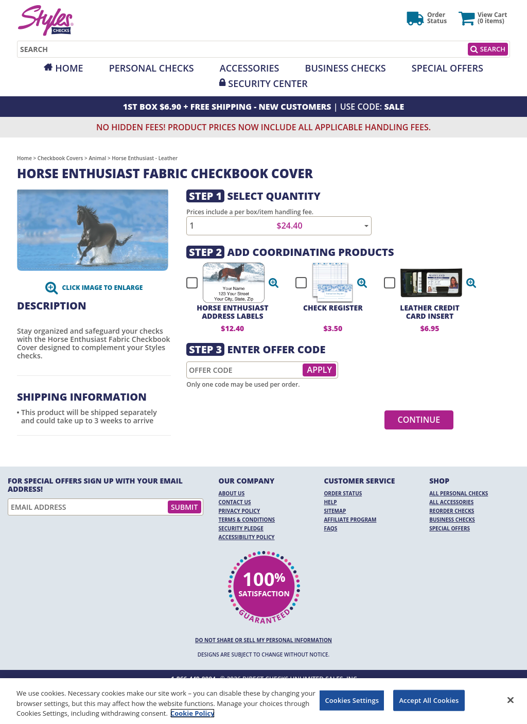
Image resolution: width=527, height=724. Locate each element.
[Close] (510, 699)
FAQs (330, 528)
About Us (232, 493)
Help (330, 502)
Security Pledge (241, 528)
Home (69, 68)
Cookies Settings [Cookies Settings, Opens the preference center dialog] (352, 699)
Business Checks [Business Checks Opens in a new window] (452, 519)
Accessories (249, 68)
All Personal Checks (458, 493)
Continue (419, 419)
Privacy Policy (239, 511)
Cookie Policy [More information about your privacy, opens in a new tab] (192, 713)
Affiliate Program (350, 519)
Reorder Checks (451, 511)
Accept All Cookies (429, 699)
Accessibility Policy (247, 537)
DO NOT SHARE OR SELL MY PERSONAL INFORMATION (263, 640)
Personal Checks (151, 68)
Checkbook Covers (60, 158)
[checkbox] (228, 282)
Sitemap (335, 511)
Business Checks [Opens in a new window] (345, 68)
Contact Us (235, 502)
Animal (97, 158)
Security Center (267, 83)
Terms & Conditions (247, 519)
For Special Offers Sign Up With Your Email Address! (95, 485)
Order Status (343, 493)
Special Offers (447, 68)
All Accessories (451, 502)
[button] (274, 282)
